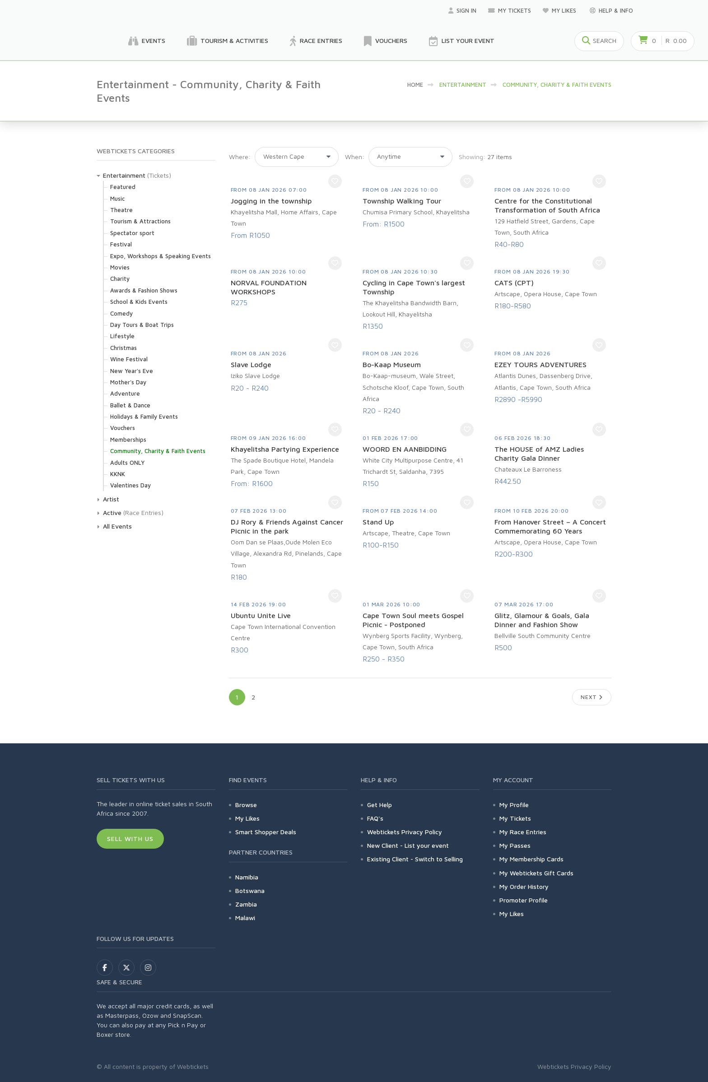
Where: (240, 157)
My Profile (514, 804)
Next (592, 697)
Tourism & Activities (227, 41)
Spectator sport (132, 232)
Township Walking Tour (402, 201)
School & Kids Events (139, 301)
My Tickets (509, 10)
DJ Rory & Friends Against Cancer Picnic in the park (287, 526)
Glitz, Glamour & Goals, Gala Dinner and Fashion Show (541, 619)
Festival (121, 244)
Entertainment (124, 175)
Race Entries (316, 41)
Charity (120, 278)
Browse (246, 804)
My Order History (524, 886)
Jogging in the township (271, 201)
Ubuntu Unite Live (261, 615)
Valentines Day (130, 485)
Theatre (121, 209)
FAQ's (375, 818)
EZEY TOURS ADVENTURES (540, 364)
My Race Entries (522, 832)
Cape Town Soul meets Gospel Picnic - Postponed (413, 619)
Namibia (246, 877)
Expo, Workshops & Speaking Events (160, 256)
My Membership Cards (531, 859)
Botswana (250, 890)
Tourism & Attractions (140, 221)
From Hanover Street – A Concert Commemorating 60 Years (550, 526)
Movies (120, 267)
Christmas (123, 347)
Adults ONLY (127, 462)
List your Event (461, 41)
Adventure (125, 393)
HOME (415, 84)
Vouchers (385, 41)
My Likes (560, 10)
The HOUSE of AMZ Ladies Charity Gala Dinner (539, 453)
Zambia (246, 904)
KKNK (117, 473)
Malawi (245, 917)
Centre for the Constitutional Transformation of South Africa (547, 205)
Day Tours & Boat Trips (142, 324)
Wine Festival (129, 359)
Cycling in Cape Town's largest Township (414, 287)
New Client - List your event (408, 845)
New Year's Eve (131, 370)
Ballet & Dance (130, 405)
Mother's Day (128, 382)
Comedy (121, 313)
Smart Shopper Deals (265, 832)
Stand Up (378, 522)
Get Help (379, 804)
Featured (122, 186)
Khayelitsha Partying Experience (285, 449)
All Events (117, 526)
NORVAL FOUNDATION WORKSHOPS (269, 287)
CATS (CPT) (514, 283)
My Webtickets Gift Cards (536, 873)
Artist (111, 499)
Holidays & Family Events (144, 416)
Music (117, 198)
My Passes (515, 845)
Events (146, 41)
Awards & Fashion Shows (143, 290)
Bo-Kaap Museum (392, 364)
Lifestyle (122, 336)
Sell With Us (130, 838)
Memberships (128, 439)
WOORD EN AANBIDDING (405, 449)
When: (354, 157)
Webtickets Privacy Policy (404, 832)
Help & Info (611, 10)
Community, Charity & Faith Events (157, 450)
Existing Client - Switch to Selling (415, 859)
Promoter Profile (523, 900)
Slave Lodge (251, 364)
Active (112, 512)
